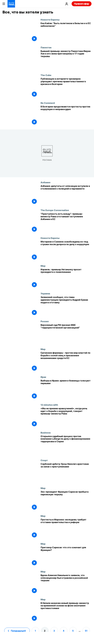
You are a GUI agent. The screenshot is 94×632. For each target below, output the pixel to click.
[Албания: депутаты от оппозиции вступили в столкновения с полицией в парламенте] (66, 195)
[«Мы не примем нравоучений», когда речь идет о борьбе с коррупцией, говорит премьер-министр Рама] (66, 417)
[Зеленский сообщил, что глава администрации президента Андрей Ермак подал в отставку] (66, 306)
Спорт (44, 460)
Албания (45, 182)
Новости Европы (50, 19)
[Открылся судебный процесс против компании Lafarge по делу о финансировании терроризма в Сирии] (66, 445)
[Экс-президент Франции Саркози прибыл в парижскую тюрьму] (66, 501)
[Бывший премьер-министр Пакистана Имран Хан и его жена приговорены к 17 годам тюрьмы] (66, 60)
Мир (43, 265)
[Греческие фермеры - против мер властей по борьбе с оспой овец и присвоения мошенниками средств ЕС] (66, 362)
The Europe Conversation (55, 210)
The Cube (46, 75)
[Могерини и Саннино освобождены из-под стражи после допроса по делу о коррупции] (66, 250)
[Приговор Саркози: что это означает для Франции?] (66, 556)
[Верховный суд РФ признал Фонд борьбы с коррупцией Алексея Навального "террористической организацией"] (66, 334)
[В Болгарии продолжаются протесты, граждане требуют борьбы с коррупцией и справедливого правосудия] (66, 115)
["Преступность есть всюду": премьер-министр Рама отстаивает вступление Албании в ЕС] (66, 223)
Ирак (43, 377)
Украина (45, 293)
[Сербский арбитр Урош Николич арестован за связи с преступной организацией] (66, 473)
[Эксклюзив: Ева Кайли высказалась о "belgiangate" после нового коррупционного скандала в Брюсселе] (66, 32)
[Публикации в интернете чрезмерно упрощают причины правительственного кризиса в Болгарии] (66, 88)
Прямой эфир (81, 3)
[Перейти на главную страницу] (11, 4)
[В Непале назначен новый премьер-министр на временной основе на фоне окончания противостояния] (66, 612)
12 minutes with (49, 404)
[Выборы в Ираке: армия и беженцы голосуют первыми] (66, 389)
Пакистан (46, 47)
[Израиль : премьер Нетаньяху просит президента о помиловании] (66, 278)
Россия (45, 321)
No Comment (48, 103)
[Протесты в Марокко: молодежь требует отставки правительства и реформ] (66, 528)
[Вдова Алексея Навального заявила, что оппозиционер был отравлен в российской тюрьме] (66, 584)
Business (46, 432)
